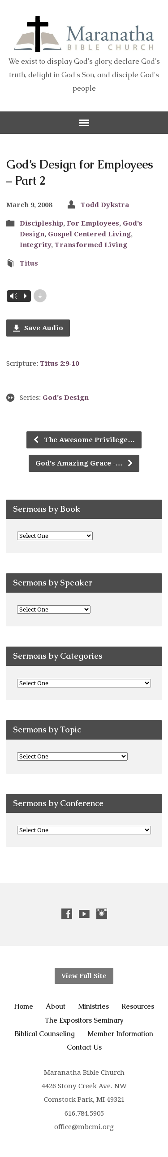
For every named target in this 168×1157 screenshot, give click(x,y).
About (55, 1006)
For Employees (93, 223)
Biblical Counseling (45, 1033)
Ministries (93, 1006)
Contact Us (84, 1047)
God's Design (66, 398)
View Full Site (84, 976)
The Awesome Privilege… (83, 440)
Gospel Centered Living (89, 234)
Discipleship (41, 223)
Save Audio (38, 328)
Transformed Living (91, 245)
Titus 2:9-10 (59, 363)
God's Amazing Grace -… (84, 463)
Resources (137, 1006)
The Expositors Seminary (84, 1020)
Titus (29, 263)
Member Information (120, 1033)
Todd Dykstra (105, 205)
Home (23, 1006)
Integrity (35, 245)
